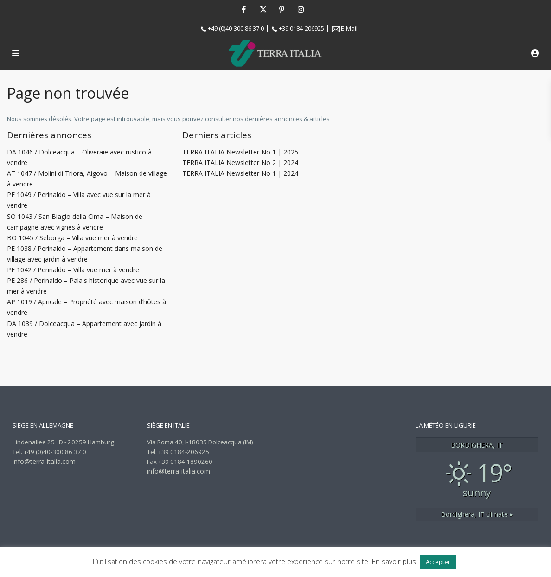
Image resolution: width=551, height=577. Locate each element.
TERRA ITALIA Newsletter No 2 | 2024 (240, 162)
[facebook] (243, 9)
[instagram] (300, 9)
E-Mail (349, 28)
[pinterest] (281, 9)
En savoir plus (394, 561)
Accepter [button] (438, 562)
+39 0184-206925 (301, 28)
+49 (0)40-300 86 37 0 (236, 28)
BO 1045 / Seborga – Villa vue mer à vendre (72, 237)
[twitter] (262, 9)
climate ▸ (477, 514)
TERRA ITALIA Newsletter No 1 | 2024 (240, 173)
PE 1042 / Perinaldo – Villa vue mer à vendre (73, 269)
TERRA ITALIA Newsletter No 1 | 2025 (240, 151)
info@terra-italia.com (44, 461)
